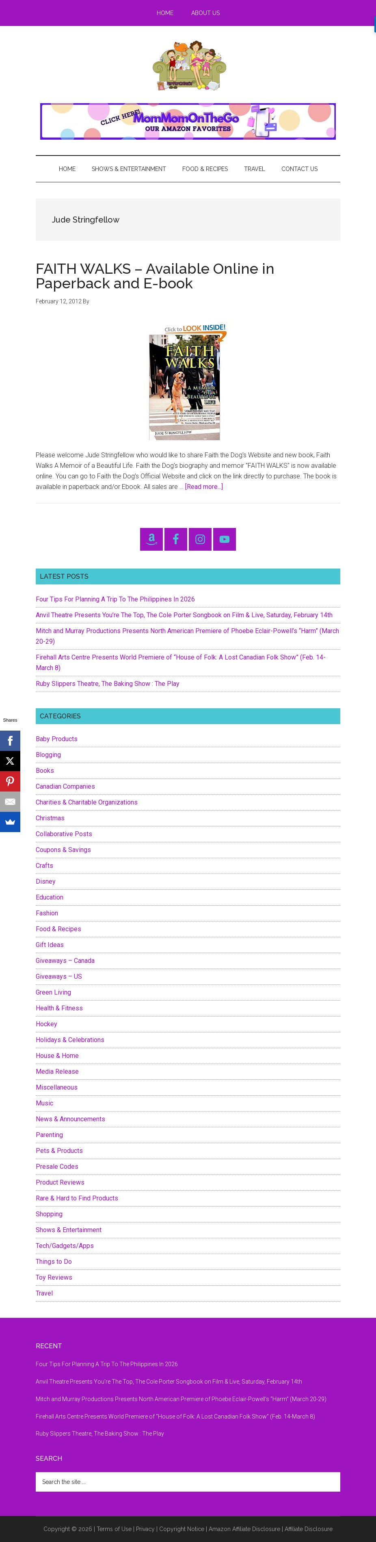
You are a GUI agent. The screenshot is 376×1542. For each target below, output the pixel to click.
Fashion (47, 913)
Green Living (53, 992)
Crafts (44, 865)
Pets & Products (59, 1151)
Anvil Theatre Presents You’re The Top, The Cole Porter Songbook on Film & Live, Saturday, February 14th (184, 615)
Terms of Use (114, 1529)
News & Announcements (70, 1119)
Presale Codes (57, 1166)
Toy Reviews (54, 1277)
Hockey (46, 1024)
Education (49, 897)
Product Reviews (60, 1182)
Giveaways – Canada (65, 961)
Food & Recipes (58, 929)
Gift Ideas (50, 945)
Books (45, 770)
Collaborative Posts (64, 834)
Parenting (49, 1135)
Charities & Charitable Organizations (87, 802)
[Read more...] (204, 487)
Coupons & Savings (63, 850)
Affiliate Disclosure (309, 1529)
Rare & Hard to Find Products (77, 1198)
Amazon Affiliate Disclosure (244, 1529)
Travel (44, 1293)
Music (44, 1103)
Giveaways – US (59, 976)
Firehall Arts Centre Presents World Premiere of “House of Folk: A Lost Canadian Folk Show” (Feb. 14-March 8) (175, 1416)
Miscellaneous (57, 1087)
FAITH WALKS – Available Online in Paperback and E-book (155, 276)
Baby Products (57, 739)
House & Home (57, 1056)
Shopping (49, 1214)
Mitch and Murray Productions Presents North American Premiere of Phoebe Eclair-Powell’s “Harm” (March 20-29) (181, 1399)
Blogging (48, 755)
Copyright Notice (181, 1529)
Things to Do (54, 1261)
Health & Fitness (59, 1008)
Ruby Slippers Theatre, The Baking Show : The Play (107, 684)
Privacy (145, 1529)
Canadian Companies (65, 786)
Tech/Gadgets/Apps (65, 1246)
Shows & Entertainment (69, 1230)
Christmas (50, 818)
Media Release (57, 1071)
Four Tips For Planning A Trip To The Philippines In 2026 (115, 599)
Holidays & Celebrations (70, 1040)
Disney (46, 881)
